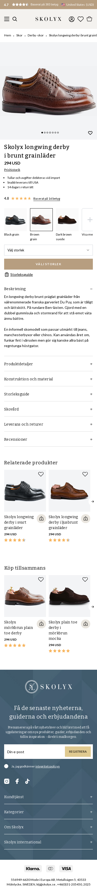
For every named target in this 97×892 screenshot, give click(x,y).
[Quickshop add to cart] (41, 518)
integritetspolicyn (47, 766)
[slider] (48, 91)
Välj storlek (48, 250)
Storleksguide (18, 274)
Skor (19, 35)
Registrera (78, 751)
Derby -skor (36, 35)
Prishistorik (12, 170)
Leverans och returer (48, 424)
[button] (36, 4)
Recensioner (48, 439)
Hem (7, 35)
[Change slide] (42, 132)
